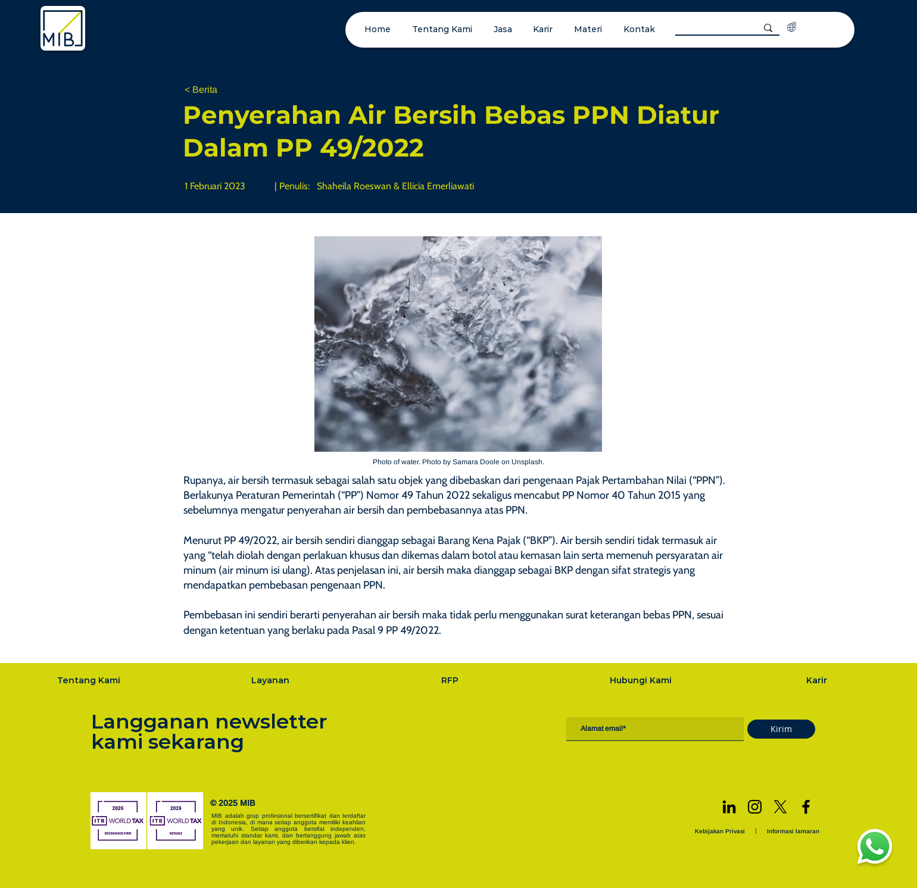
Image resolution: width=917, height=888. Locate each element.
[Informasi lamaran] (794, 831)
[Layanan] (271, 680)
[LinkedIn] (729, 807)
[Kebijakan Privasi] (721, 831)
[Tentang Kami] (90, 680)
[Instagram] (755, 807)
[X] (780, 807)
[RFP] (451, 680)
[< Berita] (224, 90)
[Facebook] (806, 807)
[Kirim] (781, 729)
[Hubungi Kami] (642, 680)
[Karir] (818, 680)
